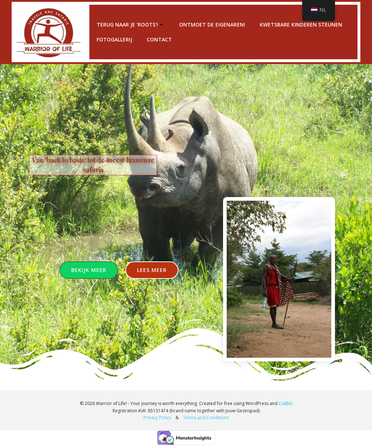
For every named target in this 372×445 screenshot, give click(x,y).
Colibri (285, 403)
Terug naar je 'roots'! (131, 24)
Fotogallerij (114, 39)
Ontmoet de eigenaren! (212, 24)
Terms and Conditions (206, 417)
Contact (159, 39)
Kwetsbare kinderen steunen (301, 24)
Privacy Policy (158, 417)
